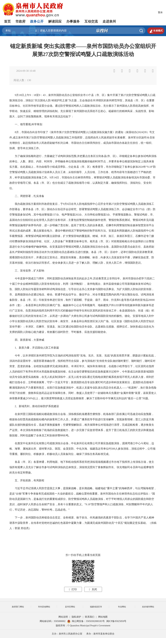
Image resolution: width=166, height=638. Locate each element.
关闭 (93, 589)
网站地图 (103, 617)
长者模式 (156, 31)
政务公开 (37, 21)
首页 (7, 21)
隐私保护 (76, 617)
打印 (73, 589)
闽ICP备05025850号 (116, 621)
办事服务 (73, 21)
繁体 (160, 12)
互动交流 (91, 21)
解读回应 (55, 21)
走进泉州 (109, 21)
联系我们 (89, 617)
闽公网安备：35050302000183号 (86, 621)
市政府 (20, 21)
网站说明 (63, 617)
